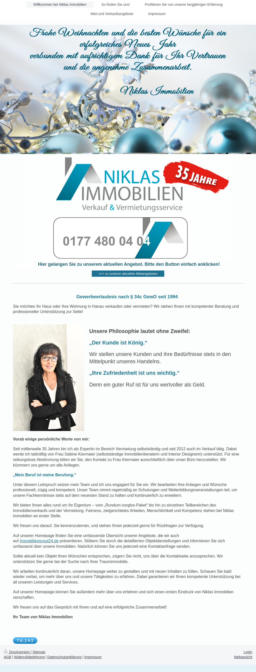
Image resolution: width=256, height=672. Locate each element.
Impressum (93, 657)
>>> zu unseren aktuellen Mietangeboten (128, 274)
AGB (7, 657)
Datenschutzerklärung (65, 657)
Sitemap (38, 652)
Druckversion (17, 652)
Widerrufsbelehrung (29, 657)
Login (248, 652)
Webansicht (243, 657)
